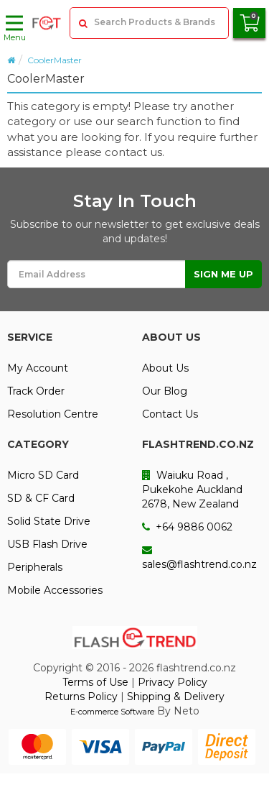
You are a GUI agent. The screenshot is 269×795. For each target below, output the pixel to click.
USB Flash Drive (47, 544)
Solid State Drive (48, 521)
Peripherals (34, 567)
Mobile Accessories (55, 590)
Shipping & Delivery (176, 696)
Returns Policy (81, 696)
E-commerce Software (112, 712)
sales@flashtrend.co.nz (199, 558)
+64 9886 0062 (187, 526)
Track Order (36, 391)
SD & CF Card (41, 498)
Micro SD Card (43, 475)
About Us (165, 368)
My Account (37, 368)
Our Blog (164, 391)
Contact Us (170, 414)
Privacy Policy (172, 682)
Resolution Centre (52, 414)
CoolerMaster (54, 60)
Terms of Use (95, 682)
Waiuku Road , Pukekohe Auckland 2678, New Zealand (192, 489)
